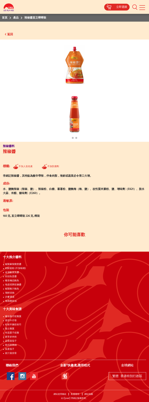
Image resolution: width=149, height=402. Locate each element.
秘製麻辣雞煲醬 (13, 264)
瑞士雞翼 (9, 329)
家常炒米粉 (11, 337)
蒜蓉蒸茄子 (11, 341)
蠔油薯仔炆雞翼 (13, 316)
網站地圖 (89, 394)
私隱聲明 (75, 394)
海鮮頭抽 (9, 293)
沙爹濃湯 (9, 297)
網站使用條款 (60, 394)
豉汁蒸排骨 (11, 353)
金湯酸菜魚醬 (12, 272)
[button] (134, 7)
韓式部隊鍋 (11, 345)
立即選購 (121, 7)
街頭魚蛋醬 (11, 276)
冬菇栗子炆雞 (12, 333)
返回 (10, 34)
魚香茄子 (9, 349)
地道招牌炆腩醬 (13, 285)
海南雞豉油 (11, 301)
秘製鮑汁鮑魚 (12, 289)
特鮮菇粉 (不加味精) (15, 268)
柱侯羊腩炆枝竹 (13, 325)
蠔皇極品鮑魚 (12, 280)
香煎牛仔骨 (11, 320)
